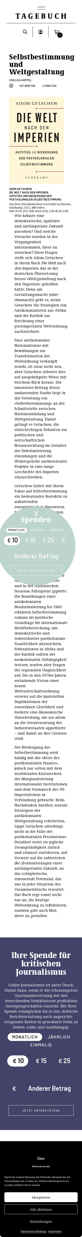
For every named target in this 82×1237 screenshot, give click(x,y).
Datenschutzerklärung (33, 1231)
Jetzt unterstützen (36, 570)
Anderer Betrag (36, 556)
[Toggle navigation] (41, 8)
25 (48, 540)
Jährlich (37, 530)
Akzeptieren (41, 1197)
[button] (56, 31)
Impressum (55, 1231)
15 (30, 540)
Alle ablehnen (41, 1209)
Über (41, 1158)
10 (12, 540)
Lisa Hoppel (23, 80)
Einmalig (57, 530)
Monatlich (16, 530)
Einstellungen (41, 1221)
